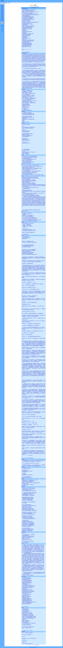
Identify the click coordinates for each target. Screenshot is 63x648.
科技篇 (2, 10)
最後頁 (38, 6)
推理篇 (2, 16)
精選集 (2, 6)
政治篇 (2, 15)
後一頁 (36, 6)
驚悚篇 (2, 11)
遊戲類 (2, 17)
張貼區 (2, 5)
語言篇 (2, 7)
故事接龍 (2, 20)
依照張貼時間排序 (33, 7)
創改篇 (2, 12)
